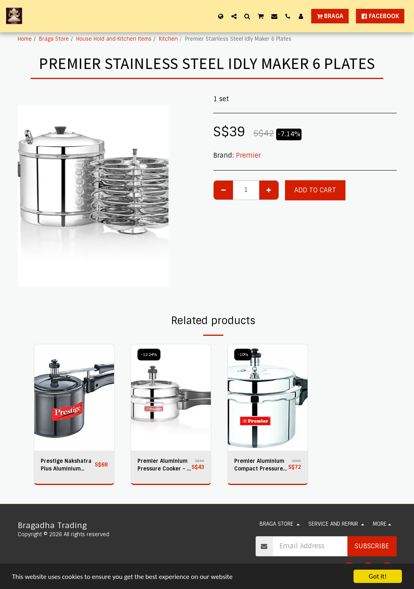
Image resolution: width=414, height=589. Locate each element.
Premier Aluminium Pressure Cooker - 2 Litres (163, 465)
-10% (242, 354)
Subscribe (372, 546)
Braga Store (54, 38)
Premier (248, 155)
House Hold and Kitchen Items (114, 38)
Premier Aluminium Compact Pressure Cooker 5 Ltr (259, 465)
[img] (74, 397)
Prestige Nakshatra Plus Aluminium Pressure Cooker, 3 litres (66, 465)
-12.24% (149, 354)
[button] (234, 16)
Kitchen (168, 38)
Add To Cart (315, 190)
